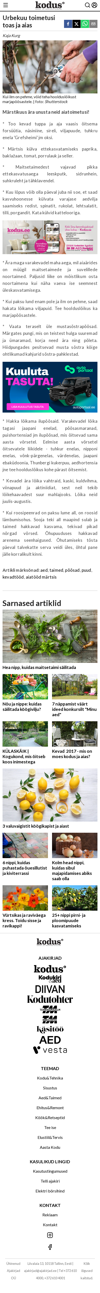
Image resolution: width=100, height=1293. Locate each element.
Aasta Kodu (50, 1147)
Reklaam (50, 1214)
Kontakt (50, 1224)
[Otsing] (87, 5)
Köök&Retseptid (50, 1117)
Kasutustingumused (50, 1171)
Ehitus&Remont (50, 1107)
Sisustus (50, 1087)
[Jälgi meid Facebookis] (50, 1247)
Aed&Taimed (50, 1097)
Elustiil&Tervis (50, 1137)
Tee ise (50, 1127)
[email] (93, 24)
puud (86, 570)
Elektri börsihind (50, 1190)
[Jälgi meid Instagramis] (50, 1235)
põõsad (72, 570)
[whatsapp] (85, 24)
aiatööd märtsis (41, 577)
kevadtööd (13, 577)
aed (44, 570)
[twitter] (76, 24)
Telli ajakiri (50, 1181)
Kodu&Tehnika (50, 1077)
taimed (56, 570)
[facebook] (68, 24)
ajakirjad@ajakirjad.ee (40, 1271)
